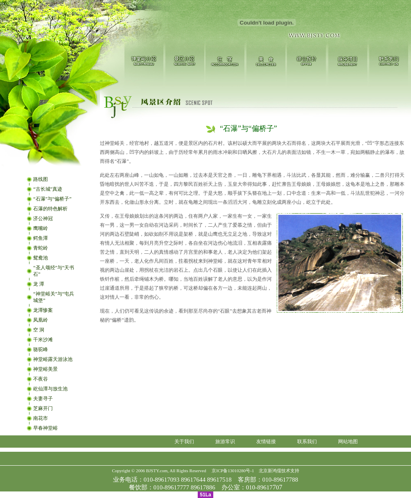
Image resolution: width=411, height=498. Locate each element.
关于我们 (184, 441)
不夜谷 (40, 379)
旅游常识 (225, 441)
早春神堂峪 (45, 428)
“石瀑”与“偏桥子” (52, 199)
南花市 (40, 418)
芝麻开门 (43, 408)
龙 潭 (38, 284)
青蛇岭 (40, 248)
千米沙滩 (43, 340)
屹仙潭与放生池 (50, 389)
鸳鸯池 (40, 258)
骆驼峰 (40, 349)
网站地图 (348, 441)
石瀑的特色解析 (50, 209)
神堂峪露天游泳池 (52, 359)
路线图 (40, 179)
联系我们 (307, 441)
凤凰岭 (40, 320)
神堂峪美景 (45, 369)
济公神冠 (43, 218)
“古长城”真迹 (47, 189)
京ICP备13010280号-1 (233, 470)
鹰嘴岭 (40, 228)
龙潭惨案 (43, 310)
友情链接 (266, 441)
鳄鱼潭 (40, 238)
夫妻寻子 (43, 398)
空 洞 (38, 330)
